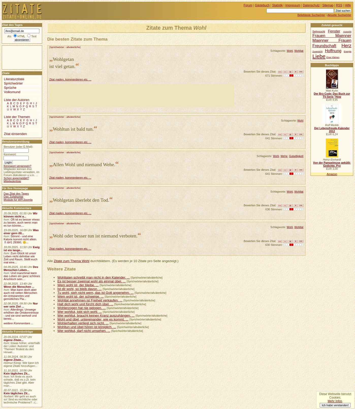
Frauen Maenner (331, 35)
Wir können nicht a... (20, 215)
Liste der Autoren (16, 100)
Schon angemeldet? (16, 178)
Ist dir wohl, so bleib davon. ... (79, 289)
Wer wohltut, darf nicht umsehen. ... (83, 331)
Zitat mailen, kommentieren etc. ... (70, 79)
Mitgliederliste (12, 181)
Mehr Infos (335, 401)
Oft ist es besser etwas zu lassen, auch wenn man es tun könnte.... (22, 222)
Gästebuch (262, 5)
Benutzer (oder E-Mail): (18, 146)
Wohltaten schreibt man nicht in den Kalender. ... (93, 277)
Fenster (334, 31)
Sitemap (327, 5)
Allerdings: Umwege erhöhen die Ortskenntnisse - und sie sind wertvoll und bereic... (21, 314)
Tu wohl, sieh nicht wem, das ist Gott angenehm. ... (95, 293)
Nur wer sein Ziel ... (21, 305)
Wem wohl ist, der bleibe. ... (78, 285)
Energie (347, 51)
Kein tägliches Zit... (17, 373)
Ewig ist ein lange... (22, 249)
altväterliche (73, 47)
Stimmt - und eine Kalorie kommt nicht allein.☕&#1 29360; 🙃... (20, 239)
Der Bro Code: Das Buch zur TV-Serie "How (332, 95)
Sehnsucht (318, 31)
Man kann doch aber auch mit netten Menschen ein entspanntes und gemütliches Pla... (20, 294)
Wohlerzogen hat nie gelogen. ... (81, 308)
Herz (346, 45)
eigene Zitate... (13, 340)
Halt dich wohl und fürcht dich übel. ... (85, 304)
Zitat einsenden (15, 134)
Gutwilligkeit (296, 156)
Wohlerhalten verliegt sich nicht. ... (83, 323)
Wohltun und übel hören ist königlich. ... (86, 327)
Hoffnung (333, 50)
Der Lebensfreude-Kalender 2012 (331, 130)
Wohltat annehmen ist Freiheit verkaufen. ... (89, 300)
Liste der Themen (17, 117)
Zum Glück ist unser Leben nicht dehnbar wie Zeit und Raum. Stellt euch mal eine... (20, 258)
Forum (248, 5)
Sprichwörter (57, 47)
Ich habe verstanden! (335, 405)
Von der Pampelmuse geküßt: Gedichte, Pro (332, 164)
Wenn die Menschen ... (19, 286)
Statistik (277, 5)
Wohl (290, 50)
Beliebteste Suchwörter (311, 14)
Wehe (284, 156)
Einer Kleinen (332, 57)
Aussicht (347, 31)
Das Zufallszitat (13, 196)
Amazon (332, 174)
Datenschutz (311, 5)
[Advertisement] (141, 95)
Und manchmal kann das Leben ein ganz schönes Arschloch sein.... (22, 276)
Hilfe (348, 5)
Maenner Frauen (331, 40)
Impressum (292, 5)
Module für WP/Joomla (18, 199)
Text (34, 36)
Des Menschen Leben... (21, 268)
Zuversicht (317, 51)
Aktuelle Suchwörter (339, 14)
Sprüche (10, 88)
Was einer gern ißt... (21, 232)
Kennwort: (10, 154)
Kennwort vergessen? (17, 165)
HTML (21, 36)
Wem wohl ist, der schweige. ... (80, 296)
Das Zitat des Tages (16, 193)
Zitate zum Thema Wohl (71, 261)
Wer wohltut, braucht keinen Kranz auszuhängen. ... (96, 315)
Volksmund (12, 92)
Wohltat (298, 50)
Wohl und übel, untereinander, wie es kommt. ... (92, 319)
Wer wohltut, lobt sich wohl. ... (79, 312)
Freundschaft (324, 45)
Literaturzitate (14, 79)
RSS (339, 5)
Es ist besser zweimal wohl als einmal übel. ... (91, 281)
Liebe (318, 56)
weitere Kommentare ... (18, 323)
